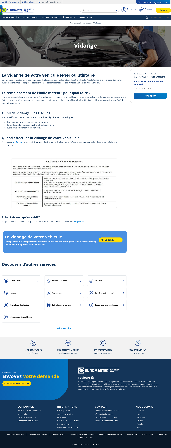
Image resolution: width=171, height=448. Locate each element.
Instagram (141, 417)
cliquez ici (79, 221)
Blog (138, 427)
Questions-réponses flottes (68, 421)
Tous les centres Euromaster (106, 421)
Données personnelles (38, 434)
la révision (18, 142)
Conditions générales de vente (82, 434)
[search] (115, 10)
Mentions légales (58, 434)
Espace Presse (63, 417)
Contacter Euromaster (16, 383)
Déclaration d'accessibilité (67, 427)
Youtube (140, 424)
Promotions (72, 18)
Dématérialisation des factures (107, 417)
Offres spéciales (63, 411)
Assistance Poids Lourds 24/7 (29, 411)
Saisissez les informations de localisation (148, 83)
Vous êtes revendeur (65, 414)
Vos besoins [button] (24, 18)
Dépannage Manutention (28, 421)
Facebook (140, 411)
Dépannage (26, 407)
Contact (101, 407)
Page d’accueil (75, 23)
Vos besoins (87, 23)
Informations (67, 407)
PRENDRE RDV (108, 241)
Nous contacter (148, 434)
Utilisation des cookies (15, 434)
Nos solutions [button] (42, 18)
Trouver (150, 96)
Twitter (139, 414)
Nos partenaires (63, 424)
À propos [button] (57, 18)
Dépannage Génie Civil (27, 417)
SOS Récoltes (23, 414)
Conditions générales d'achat (110, 434)
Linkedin (140, 421)
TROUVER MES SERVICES (157, 17)
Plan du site (132, 434)
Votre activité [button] (8, 18)
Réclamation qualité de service (107, 411)
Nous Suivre (144, 407)
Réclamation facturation (104, 414)
